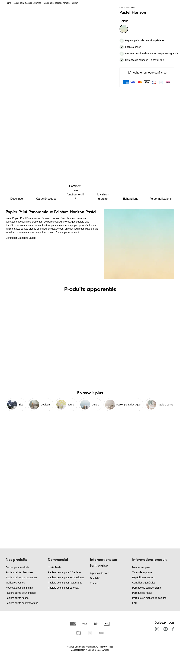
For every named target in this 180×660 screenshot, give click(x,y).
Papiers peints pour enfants (21, 592)
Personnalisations (160, 198)
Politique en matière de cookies (149, 597)
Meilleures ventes (15, 582)
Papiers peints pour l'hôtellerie (64, 572)
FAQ (134, 603)
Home (8, 3)
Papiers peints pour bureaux (63, 587)
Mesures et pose (141, 567)
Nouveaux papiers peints (19, 587)
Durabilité (95, 578)
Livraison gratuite (102, 196)
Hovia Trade (54, 567)
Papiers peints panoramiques (21, 577)
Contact (94, 583)
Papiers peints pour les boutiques (66, 577)
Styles (38, 3)
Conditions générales (143, 582)
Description (17, 198)
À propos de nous (99, 573)
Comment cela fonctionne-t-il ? (75, 192)
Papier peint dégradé (52, 3)
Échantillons (130, 198)
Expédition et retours (143, 577)
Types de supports (142, 572)
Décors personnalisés (17, 567)
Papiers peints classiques (19, 572)
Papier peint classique (23, 3)
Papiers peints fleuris (17, 597)
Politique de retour (142, 592)
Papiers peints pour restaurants (65, 582)
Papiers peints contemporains (22, 603)
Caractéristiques (46, 198)
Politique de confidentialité (146, 587)
